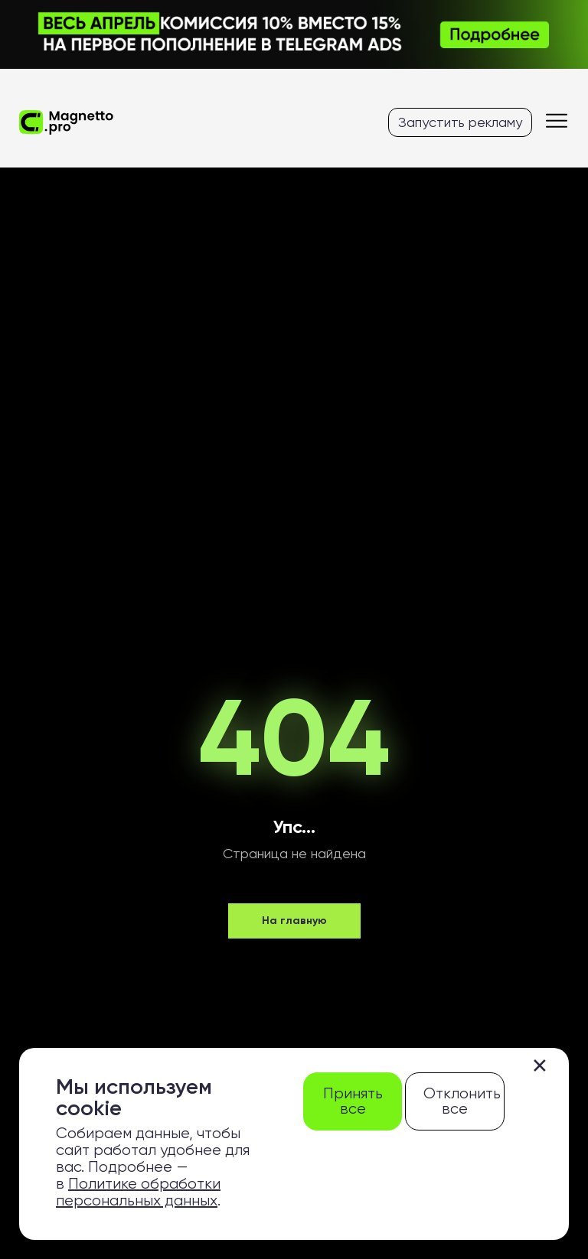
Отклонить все (462, 1101)
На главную (294, 920)
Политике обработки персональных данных (138, 1192)
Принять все (353, 1101)
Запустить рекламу (460, 122)
